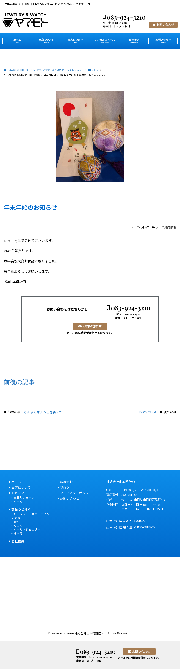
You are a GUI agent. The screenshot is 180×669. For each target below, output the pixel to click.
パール (18, 502)
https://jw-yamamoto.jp (139, 490)
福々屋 (18, 533)
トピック (17, 493)
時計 (17, 522)
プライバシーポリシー (76, 493)
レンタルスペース (105, 41)
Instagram (147, 412)
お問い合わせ (165, 24)
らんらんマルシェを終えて (43, 412)
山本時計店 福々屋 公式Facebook (130, 527)
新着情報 (170, 227)
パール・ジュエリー (27, 529)
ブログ (160, 227)
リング (18, 526)
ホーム (17, 41)
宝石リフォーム (24, 497)
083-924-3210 (126, 17)
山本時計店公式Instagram (126, 521)
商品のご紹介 (75, 41)
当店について (46, 41)
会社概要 (134, 41)
